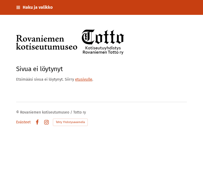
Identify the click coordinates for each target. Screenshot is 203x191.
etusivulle (83, 79)
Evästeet (23, 122)
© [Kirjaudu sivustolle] (18, 112)
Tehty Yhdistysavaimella (70, 122)
